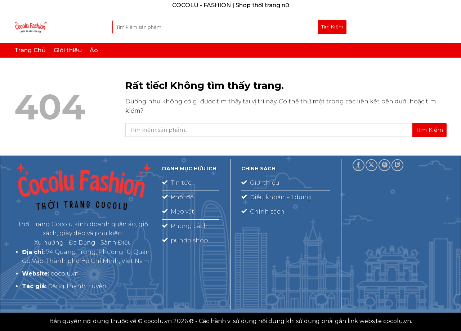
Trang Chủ (30, 50)
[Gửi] (332, 27)
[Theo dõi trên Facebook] (358, 165)
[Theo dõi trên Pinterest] (384, 165)
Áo (94, 50)
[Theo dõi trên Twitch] (397, 165)
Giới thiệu (68, 50)
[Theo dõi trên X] (371, 165)
